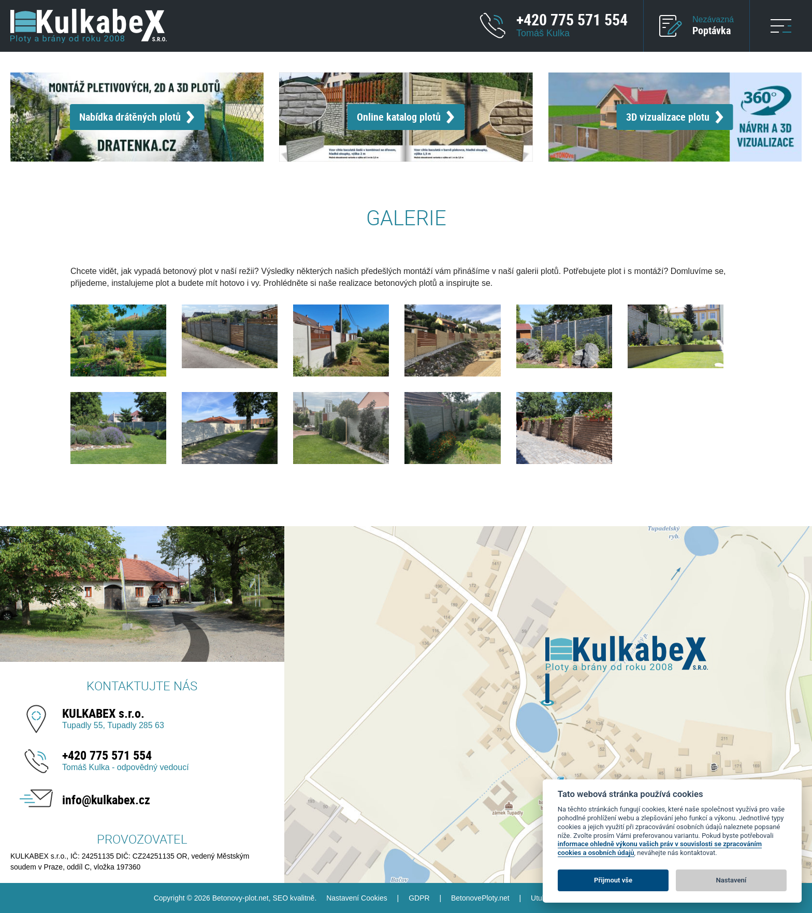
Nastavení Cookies (356, 898)
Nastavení (731, 880)
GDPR (419, 898)
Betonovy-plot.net (240, 898)
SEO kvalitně (293, 898)
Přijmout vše (613, 880)
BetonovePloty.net (480, 898)
